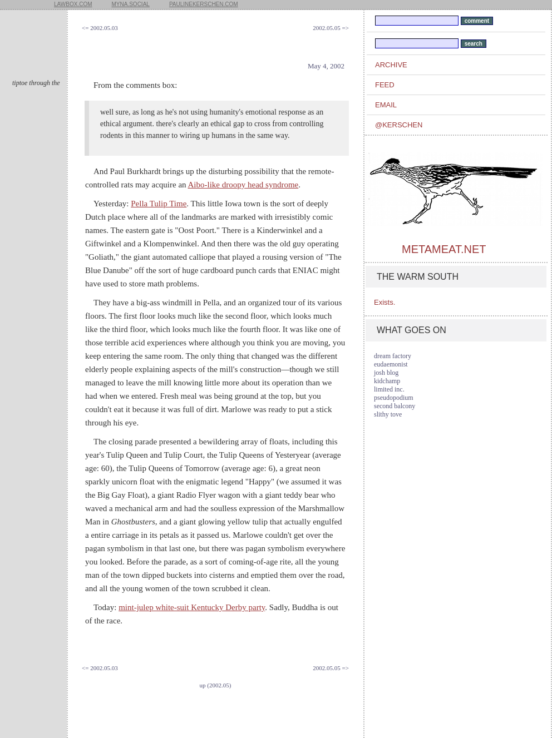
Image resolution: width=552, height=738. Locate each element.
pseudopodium (393, 398)
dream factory (392, 356)
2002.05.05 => (331, 27)
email (386, 104)
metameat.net (444, 249)
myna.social (131, 4)
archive (391, 64)
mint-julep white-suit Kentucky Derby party (192, 607)
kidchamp (387, 381)
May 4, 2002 (326, 66)
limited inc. (389, 389)
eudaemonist (391, 364)
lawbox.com (73, 4)
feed (385, 84)
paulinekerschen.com (203, 4)
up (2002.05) (215, 685)
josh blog (386, 373)
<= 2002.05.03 (100, 27)
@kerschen (398, 124)
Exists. (384, 302)
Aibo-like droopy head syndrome (243, 184)
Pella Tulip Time (158, 203)
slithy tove (388, 414)
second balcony (394, 406)
